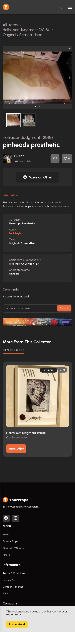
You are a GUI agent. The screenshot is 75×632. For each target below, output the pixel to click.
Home (6, 534)
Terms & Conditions (14, 573)
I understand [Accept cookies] (17, 624)
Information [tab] (10, 195)
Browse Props (10, 541)
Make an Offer (37, 177)
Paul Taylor (16, 233)
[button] (35, 106)
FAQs (5, 593)
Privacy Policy (10, 580)
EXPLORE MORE (13, 350)
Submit (64, 308)
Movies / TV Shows (13, 548)
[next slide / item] (69, 77)
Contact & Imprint (13, 586)
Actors (6, 554)
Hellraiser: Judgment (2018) (28, 137)
